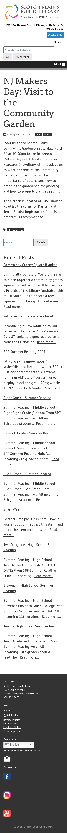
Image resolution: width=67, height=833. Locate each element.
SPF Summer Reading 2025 (24, 351)
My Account (22, 57)
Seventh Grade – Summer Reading (29, 433)
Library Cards (10, 723)
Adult (38, 134)
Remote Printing (11, 719)
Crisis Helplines (11, 731)
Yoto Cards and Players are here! (28, 316)
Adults (47, 134)
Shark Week (12, 509)
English (11, 745)
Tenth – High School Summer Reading (32, 626)
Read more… (12, 306)
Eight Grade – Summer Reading (27, 397)
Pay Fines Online (12, 727)
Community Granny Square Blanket (30, 264)
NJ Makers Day (15, 229)
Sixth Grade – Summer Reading (27, 474)
